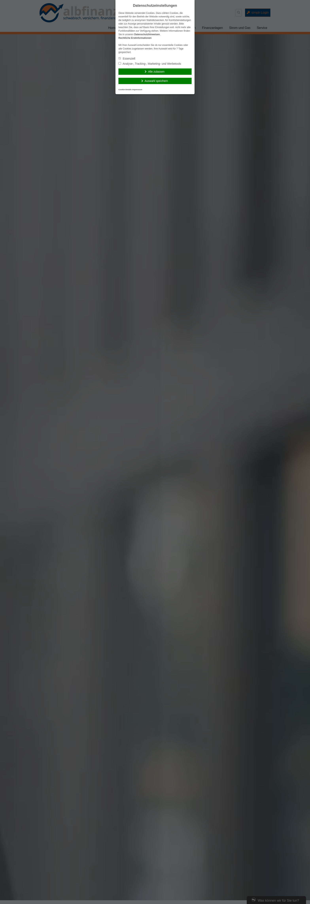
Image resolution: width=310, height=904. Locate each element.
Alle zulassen (156, 71)
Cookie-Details (125, 89)
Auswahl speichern (156, 80)
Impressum (137, 89)
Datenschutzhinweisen (147, 34)
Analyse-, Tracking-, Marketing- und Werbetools (149, 63)
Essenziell (126, 58)
